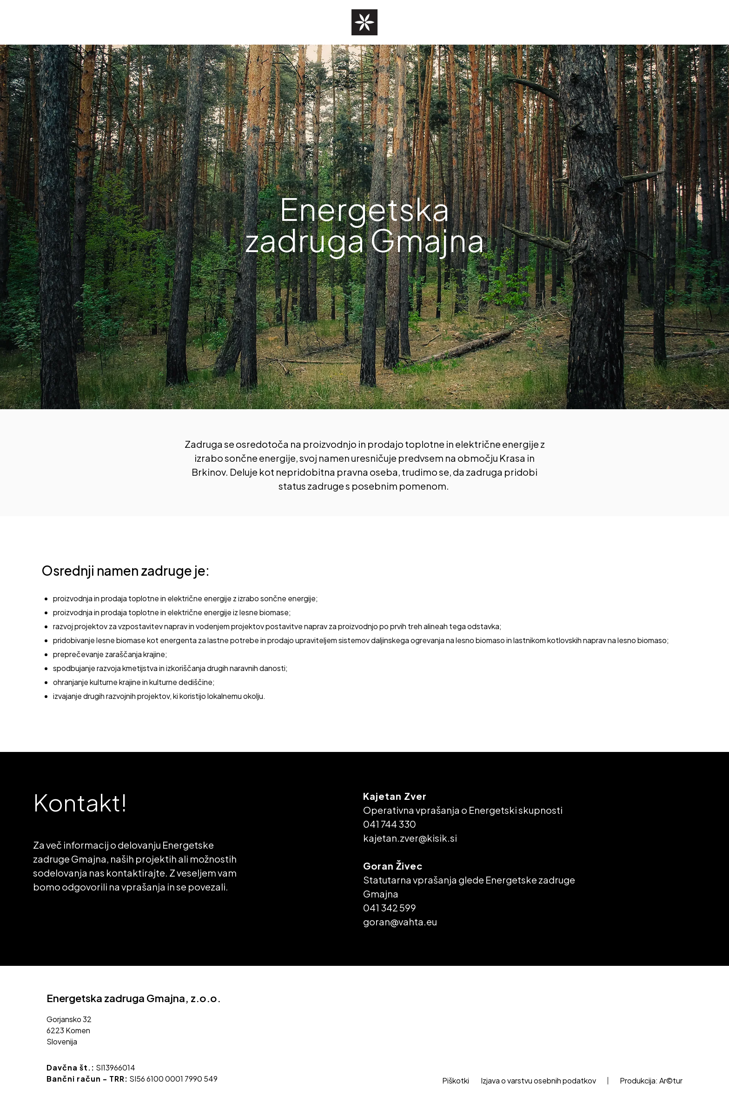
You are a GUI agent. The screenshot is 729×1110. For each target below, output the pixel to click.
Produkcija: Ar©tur (651, 1080)
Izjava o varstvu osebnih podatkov (538, 1080)
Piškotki (455, 1080)
